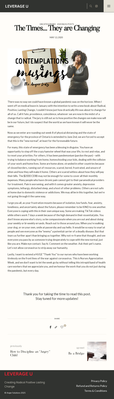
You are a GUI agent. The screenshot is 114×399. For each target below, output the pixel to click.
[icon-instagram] (96, 6)
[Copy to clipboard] (55, 327)
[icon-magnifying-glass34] (91, 6)
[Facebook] (50, 327)
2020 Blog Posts (65, 24)
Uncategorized (48, 24)
